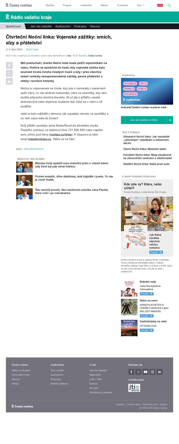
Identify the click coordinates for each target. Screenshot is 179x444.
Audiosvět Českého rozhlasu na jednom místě (143, 107)
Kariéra (93, 408)
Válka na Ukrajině (21, 395)
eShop (15, 408)
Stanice (104, 5)
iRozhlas (50, 5)
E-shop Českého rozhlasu (139, 201)
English (163, 429)
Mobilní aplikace (59, 408)
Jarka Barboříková (33, 209)
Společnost (13, 26)
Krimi (143, 83)
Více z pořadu (131, 132)
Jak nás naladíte (41, 26)
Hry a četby (130, 83)
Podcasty (80, 26)
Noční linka (32, 49)
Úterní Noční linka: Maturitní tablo (151, 154)
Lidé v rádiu (96, 403)
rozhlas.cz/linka (61, 195)
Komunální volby (21, 399)
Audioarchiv (63, 26)
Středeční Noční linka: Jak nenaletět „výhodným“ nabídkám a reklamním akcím (155, 141)
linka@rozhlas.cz (39, 199)
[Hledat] (169, 5)
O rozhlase (122, 5)
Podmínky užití (150, 429)
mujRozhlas (86, 5)
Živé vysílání (130, 94)
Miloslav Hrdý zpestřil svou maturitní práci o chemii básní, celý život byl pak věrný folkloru (71, 225)
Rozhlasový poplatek (101, 417)
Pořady (142, 89)
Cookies (120, 429)
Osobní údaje (133, 429)
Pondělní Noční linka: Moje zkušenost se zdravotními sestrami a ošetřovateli (154, 170)
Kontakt (94, 412)
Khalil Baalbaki (80, 116)
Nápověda (95, 399)
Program (67, 5)
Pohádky (129, 89)
